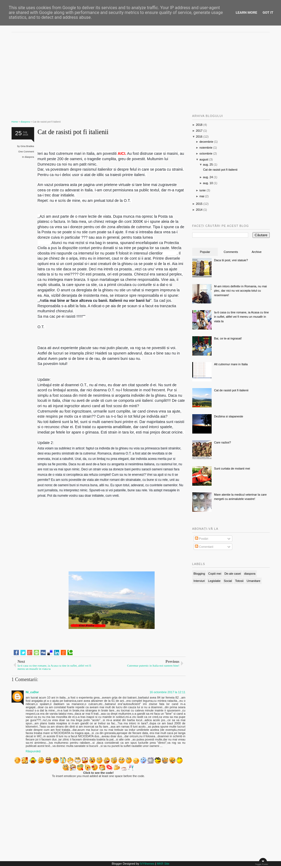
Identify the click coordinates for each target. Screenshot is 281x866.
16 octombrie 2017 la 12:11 (167, 692)
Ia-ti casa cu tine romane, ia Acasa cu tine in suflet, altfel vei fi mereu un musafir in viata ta (241, 317)
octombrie (206, 153)
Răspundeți (33, 751)
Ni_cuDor (32, 692)
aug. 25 (208, 164)
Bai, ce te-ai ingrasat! (228, 338)
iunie (203, 190)
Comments (231, 251)
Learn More (246, 12)
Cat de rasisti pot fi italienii (73, 131)
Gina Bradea (27, 146)
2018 (199, 124)
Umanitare (253, 580)
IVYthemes (147, 863)
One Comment (26, 151)
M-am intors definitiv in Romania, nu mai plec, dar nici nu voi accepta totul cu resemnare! (240, 291)
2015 (199, 203)
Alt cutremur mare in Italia (231, 364)
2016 (199, 136)
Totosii (239, 580)
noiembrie (206, 147)
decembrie (206, 141)
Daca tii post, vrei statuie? (231, 260)
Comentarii (204, 546)
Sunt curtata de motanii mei (232, 468)
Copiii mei (214, 573)
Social (228, 580)
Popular (205, 251)
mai (202, 196)
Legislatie (214, 580)
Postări (201, 538)
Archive (257, 251)
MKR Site (163, 863)
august (204, 159)
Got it (267, 12)
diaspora (29, 157)
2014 (199, 209)
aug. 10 (208, 183)
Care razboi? (222, 442)
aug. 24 (208, 177)
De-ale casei (233, 573)
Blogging (199, 573)
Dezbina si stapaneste (228, 416)
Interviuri (199, 580)
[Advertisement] (99, 74)
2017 (199, 130)
